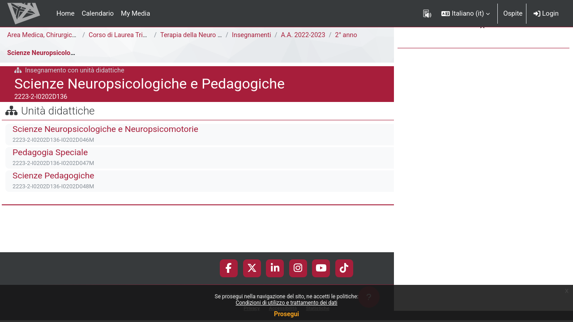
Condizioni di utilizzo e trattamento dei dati (286, 303)
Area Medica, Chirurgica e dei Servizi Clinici (71, 35)
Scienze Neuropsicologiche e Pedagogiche (71, 53)
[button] (466, 13)
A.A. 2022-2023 (305, 35)
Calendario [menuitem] (97, 13)
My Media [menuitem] (135, 13)
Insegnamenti (252, 35)
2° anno (349, 35)
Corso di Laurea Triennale (127, 35)
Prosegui (286, 314)
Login (546, 13)
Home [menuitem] (65, 13)
